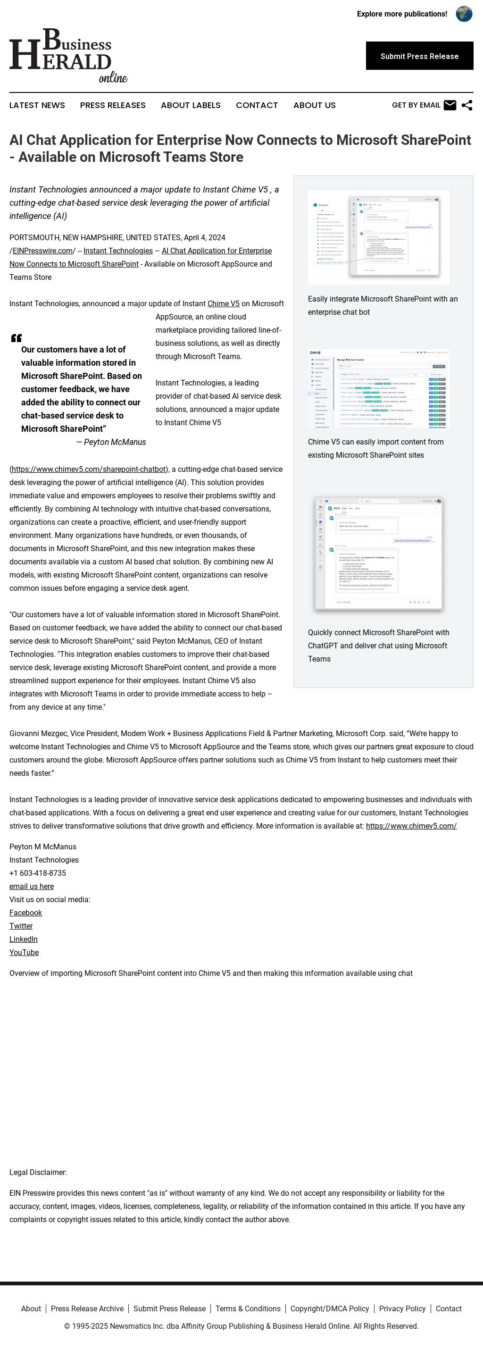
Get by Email (424, 105)
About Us (314, 105)
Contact (257, 105)
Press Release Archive (87, 1308)
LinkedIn (23, 939)
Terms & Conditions (248, 1308)
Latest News (37, 105)
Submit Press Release (169, 1308)
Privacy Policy (402, 1308)
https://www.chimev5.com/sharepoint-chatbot (89, 469)
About (31, 1308)
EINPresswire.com (43, 250)
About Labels (191, 105)
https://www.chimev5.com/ (411, 826)
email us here (31, 886)
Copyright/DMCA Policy (330, 1308)
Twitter (21, 926)
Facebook (25, 912)
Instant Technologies (118, 250)
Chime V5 (224, 303)
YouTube (24, 952)
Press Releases (113, 105)
